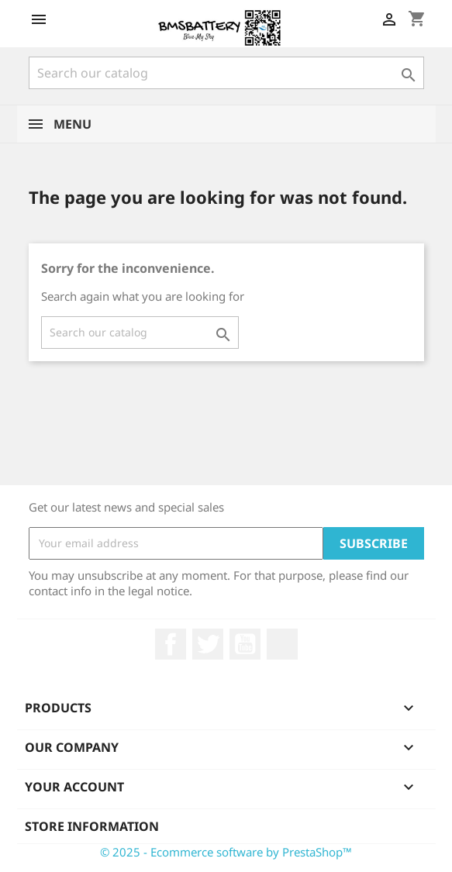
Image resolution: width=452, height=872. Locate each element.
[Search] (226, 73)
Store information (92, 826)
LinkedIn (282, 644)
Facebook (170, 644)
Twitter (207, 644)
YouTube (245, 644)
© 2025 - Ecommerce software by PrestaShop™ (226, 852)
